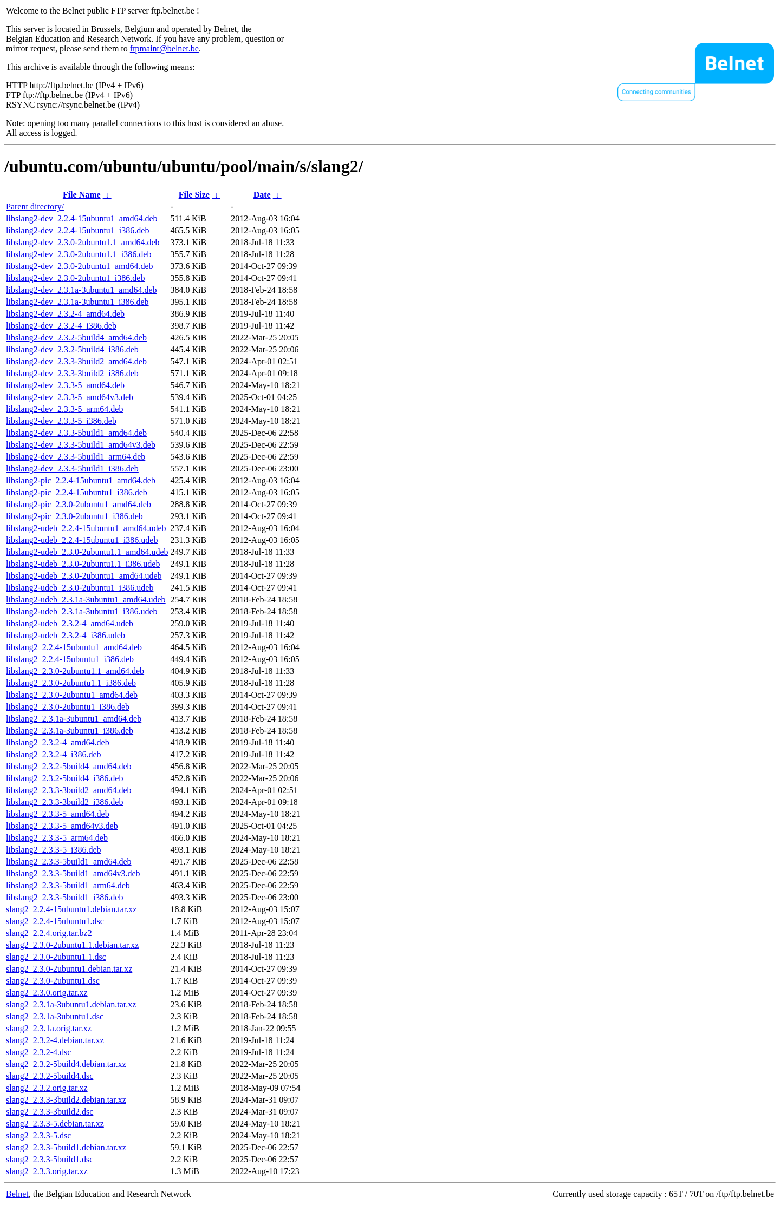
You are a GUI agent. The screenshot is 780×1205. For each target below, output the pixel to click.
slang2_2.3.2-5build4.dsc (49, 1075)
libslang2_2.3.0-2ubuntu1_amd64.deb (72, 694)
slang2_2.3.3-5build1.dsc (49, 1159)
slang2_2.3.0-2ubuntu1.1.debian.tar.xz (72, 944)
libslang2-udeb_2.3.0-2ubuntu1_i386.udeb (79, 587)
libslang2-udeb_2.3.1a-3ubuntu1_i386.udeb (82, 611)
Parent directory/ (35, 206)
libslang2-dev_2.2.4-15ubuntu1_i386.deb (77, 230)
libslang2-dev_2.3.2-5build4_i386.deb (72, 349)
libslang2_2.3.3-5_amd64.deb (57, 813)
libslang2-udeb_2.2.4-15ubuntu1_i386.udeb (82, 540)
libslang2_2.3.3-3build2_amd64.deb (69, 790)
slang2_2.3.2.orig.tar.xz (47, 1087)
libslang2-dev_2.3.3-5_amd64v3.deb (69, 397)
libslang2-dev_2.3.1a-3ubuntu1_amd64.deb (81, 289)
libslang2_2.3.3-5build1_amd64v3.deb (73, 873)
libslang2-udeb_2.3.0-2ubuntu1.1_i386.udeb (83, 563)
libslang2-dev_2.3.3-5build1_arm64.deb (75, 456)
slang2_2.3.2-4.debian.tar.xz (55, 1040)
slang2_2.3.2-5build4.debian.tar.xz (66, 1064)
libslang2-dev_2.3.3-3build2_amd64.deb (76, 361)
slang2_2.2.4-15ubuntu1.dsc (55, 921)
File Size (194, 194)
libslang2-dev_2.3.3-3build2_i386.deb (72, 373)
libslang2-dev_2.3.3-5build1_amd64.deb (76, 432)
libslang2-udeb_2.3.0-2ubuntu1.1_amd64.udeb (87, 551)
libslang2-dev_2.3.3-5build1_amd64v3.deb (80, 444)
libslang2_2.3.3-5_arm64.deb (57, 837)
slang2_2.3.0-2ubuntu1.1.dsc (56, 956)
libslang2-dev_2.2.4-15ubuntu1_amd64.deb (82, 218)
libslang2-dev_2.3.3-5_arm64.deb (64, 409)
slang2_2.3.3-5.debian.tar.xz (55, 1123)
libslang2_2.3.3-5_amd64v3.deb (62, 825)
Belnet (17, 1194)
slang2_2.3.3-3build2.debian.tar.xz (66, 1099)
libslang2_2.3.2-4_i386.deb (53, 754)
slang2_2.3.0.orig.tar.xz (47, 992)
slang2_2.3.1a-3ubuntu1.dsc (54, 1016)
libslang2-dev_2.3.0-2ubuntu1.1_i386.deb (78, 254)
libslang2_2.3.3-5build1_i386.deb (64, 897)
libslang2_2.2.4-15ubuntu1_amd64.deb (74, 647)
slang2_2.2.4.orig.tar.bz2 (49, 933)
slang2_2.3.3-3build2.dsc (49, 1111)
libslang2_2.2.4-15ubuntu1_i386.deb (70, 659)
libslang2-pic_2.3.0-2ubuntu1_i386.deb (74, 516)
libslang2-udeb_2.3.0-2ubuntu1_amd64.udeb (84, 575)
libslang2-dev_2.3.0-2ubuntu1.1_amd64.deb (83, 242)
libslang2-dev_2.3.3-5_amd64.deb (65, 385)
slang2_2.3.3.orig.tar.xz (47, 1171)
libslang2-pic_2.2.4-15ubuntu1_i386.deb (76, 492)
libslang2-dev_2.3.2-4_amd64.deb (65, 313)
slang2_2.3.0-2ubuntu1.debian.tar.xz (69, 968)
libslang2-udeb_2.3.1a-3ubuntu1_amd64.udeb (86, 599)
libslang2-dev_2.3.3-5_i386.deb (61, 420)
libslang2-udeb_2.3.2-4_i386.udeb (65, 635)
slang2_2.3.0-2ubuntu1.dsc (53, 980)
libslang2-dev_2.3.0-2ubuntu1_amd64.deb (79, 266)
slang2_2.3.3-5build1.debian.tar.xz (66, 1147)
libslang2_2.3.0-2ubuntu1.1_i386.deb (71, 682)
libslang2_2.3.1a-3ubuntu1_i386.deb (69, 730)
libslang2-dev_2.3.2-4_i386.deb (61, 325)
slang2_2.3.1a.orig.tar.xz (49, 1028)
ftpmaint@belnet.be (164, 48)
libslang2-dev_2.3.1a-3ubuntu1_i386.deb (77, 301)
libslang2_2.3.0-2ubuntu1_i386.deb (67, 706)
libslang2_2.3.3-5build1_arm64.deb (68, 885)
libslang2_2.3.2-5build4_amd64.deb (69, 766)
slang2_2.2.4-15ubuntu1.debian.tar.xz (71, 909)
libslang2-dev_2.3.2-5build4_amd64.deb (76, 337)
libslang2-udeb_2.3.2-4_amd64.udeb (69, 623)
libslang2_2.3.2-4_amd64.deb (57, 742)
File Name (82, 194)
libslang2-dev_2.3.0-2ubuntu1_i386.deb (75, 278)
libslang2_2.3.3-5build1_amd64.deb (69, 861)
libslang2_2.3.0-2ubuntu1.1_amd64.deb (75, 671)
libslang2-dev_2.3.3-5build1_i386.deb (72, 468)
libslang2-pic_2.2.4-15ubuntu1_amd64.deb (80, 480)
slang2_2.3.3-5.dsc (38, 1135)
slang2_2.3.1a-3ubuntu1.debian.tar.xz (71, 1004)
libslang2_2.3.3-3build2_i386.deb (64, 802)
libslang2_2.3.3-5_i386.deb (53, 849)
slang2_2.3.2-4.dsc (38, 1052)
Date (262, 194)
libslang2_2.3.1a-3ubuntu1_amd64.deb (73, 718)
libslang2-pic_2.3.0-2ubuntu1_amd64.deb (78, 504)
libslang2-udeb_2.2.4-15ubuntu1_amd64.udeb (86, 528)
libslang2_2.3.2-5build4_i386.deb (64, 778)
